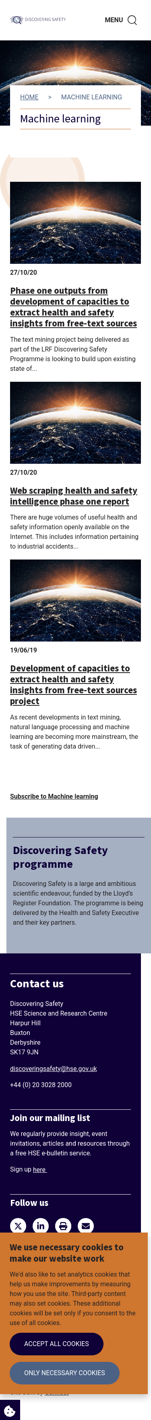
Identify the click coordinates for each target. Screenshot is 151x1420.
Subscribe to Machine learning (54, 796)
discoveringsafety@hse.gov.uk (53, 1069)
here (40, 1170)
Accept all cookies (56, 1344)
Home (29, 97)
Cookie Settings (7, 1409)
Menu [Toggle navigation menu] (114, 20)
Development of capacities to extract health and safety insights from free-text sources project (73, 685)
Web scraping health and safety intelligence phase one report (73, 496)
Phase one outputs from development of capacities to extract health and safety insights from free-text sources (73, 307)
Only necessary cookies (64, 1373)
